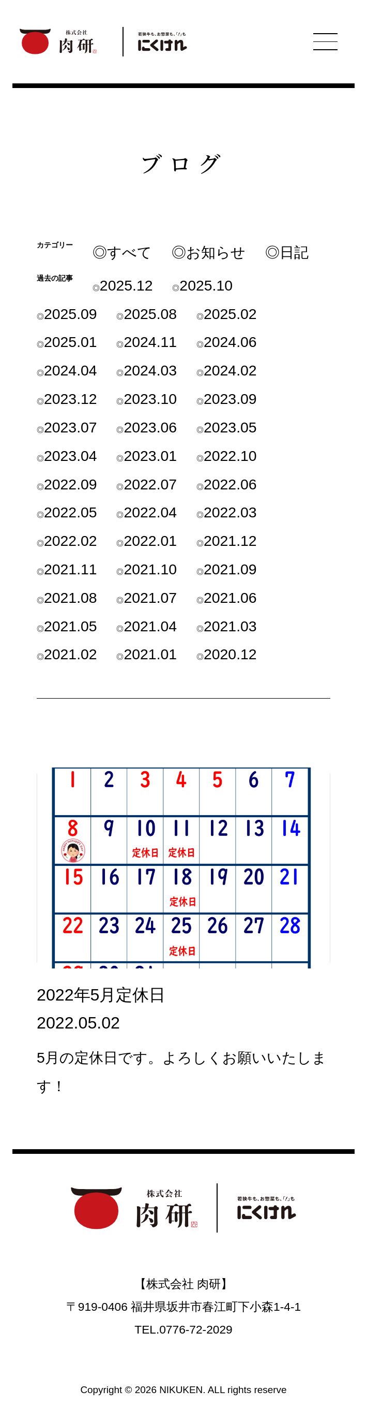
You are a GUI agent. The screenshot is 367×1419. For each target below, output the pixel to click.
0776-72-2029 (195, 1329)
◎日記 (287, 252)
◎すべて (122, 252)
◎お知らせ (209, 252)
